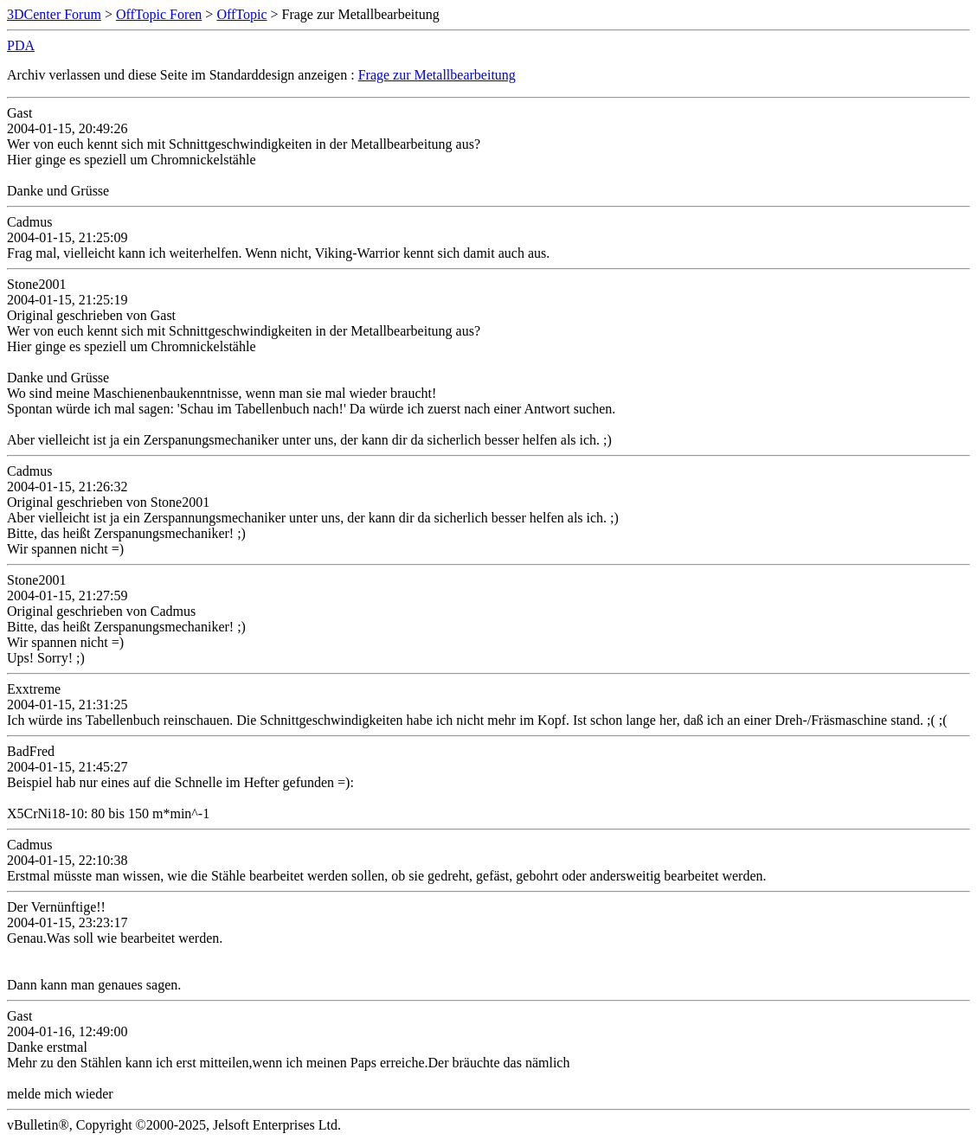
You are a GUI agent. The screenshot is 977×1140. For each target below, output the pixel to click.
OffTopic (241, 14)
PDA (21, 45)
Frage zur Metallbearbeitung (437, 74)
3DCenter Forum (54, 14)
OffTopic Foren (159, 14)
